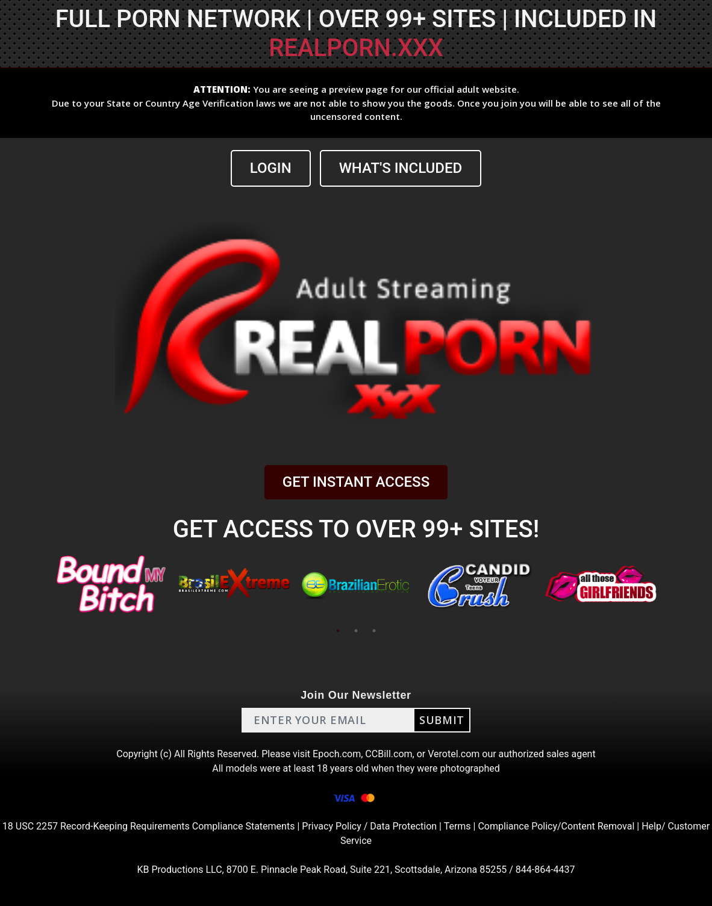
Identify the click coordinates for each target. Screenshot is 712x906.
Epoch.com (337, 754)
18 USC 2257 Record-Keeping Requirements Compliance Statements (148, 826)
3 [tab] (374, 631)
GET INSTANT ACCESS (356, 481)
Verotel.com (453, 754)
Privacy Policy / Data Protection (369, 826)
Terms (457, 826)
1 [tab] (338, 631)
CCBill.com (388, 754)
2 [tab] (356, 631)
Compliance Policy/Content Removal (556, 826)
